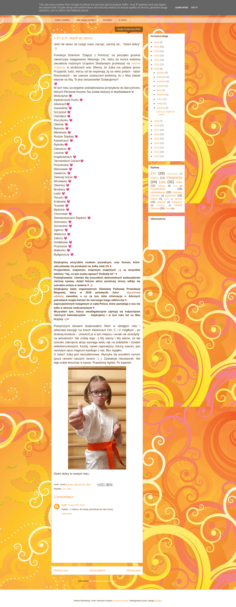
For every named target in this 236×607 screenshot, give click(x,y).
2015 (157, 138)
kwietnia (161, 94)
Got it (194, 7)
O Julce (123, 20)
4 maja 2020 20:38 (76, 505)
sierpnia (161, 86)
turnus (178, 198)
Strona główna (97, 570)
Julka (68, 489)
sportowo (170, 195)
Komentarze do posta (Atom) (102, 581)
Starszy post (133, 570)
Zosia (168, 208)
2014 (157, 143)
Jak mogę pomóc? (86, 20)
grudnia (161, 72)
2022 (157, 60)
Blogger (158, 600)
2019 (157, 121)
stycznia (161, 108)
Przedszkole (158, 188)
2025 (157, 46)
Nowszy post (61, 570)
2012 (157, 152)
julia (162, 182)
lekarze (161, 185)
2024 (157, 51)
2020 (157, 68)
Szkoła (154, 199)
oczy (175, 186)
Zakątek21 (177, 202)
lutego (160, 103)
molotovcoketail (121, 600)
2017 (157, 130)
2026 (157, 42)
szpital (166, 199)
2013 (157, 147)
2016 (157, 134)
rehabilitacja (158, 192)
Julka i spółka (62, 20)
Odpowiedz (67, 513)
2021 (157, 64)
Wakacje (161, 202)
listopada (161, 77)
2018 (157, 125)
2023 (157, 55)
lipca (159, 90)
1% (63, 489)
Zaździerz (161, 205)
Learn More (181, 7)
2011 (157, 156)
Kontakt (107, 20)
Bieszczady (172, 174)
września (161, 81)
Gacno (155, 177)
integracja (174, 177)
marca (160, 99)
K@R (64, 505)
